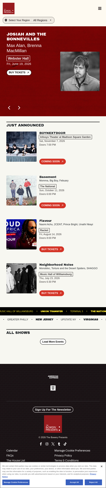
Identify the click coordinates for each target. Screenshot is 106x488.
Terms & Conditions (66, 460)
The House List (15, 460)
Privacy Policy (63, 455)
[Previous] (9, 108)
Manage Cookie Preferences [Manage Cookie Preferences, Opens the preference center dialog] (16, 482)
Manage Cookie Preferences (72, 450)
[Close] (102, 466)
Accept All (74, 482)
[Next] (19, 108)
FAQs (10, 455)
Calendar (12, 450)
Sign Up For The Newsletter (53, 409)
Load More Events (53, 341)
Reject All (93, 482)
